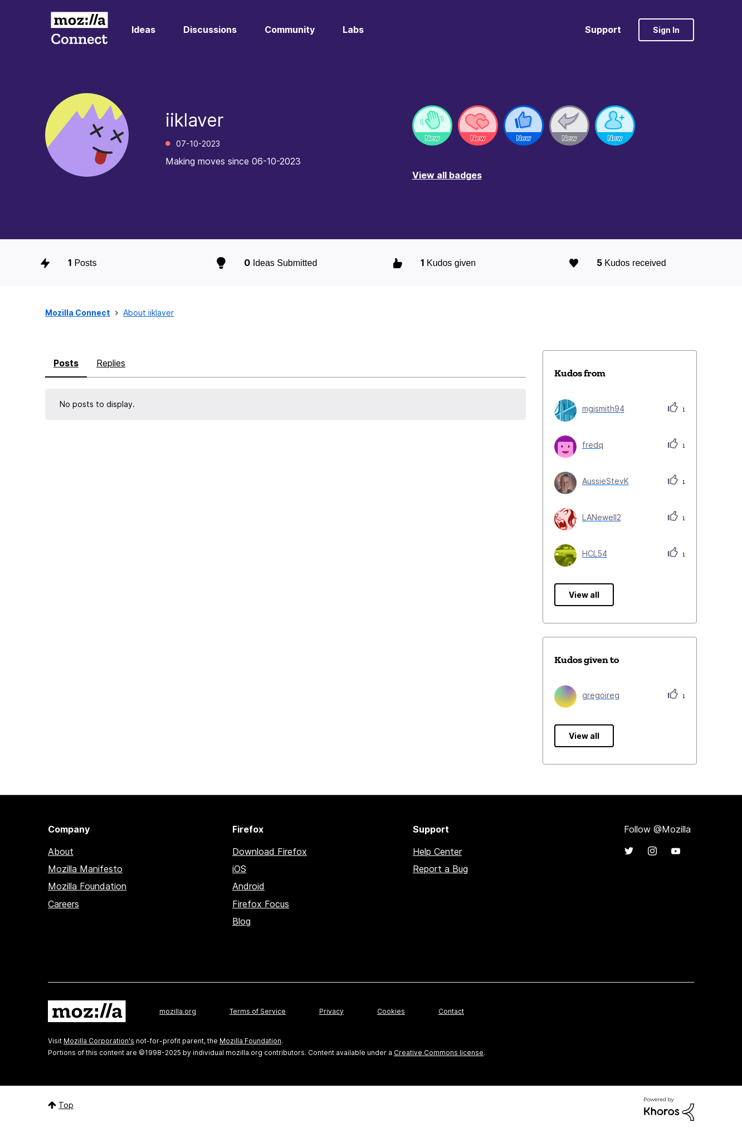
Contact (451, 1011)
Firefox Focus (260, 904)
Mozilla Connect (79, 30)
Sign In (666, 30)
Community (290, 29)
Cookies (391, 1011)
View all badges (447, 175)
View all (584, 594)
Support (603, 29)
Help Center (437, 851)
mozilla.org (177, 1011)
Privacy (331, 1011)
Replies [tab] (110, 363)
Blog (241, 921)
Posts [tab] (66, 363)
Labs (353, 29)
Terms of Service (258, 1011)
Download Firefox (269, 851)
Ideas (143, 29)
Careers (63, 904)
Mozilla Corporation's (99, 1041)
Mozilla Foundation (87, 886)
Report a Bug (440, 868)
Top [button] (66, 1105)
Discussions (210, 29)
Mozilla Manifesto (85, 868)
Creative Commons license (439, 1052)
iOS (239, 868)
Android (248, 886)
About (61, 851)
